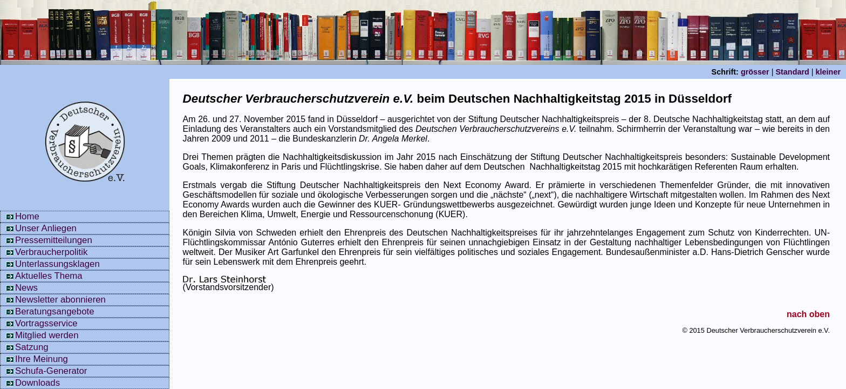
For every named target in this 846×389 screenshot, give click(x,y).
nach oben (808, 314)
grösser (755, 72)
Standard (792, 72)
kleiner (828, 72)
